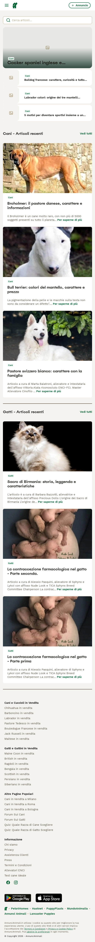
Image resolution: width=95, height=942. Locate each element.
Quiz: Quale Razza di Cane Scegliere (28, 824)
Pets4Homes (19, 908)
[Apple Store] (49, 898)
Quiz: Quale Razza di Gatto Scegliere (28, 830)
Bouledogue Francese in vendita (25, 728)
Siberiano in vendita (17, 784)
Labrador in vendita (17, 718)
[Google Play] (17, 898)
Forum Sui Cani (14, 814)
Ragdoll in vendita (16, 763)
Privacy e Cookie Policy (60, 928)
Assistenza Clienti (16, 855)
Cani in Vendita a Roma (19, 804)
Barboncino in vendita (18, 713)
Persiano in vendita (17, 779)
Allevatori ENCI (14, 870)
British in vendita (15, 758)
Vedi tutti (86, 133)
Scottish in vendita (16, 774)
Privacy (9, 849)
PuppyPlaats (54, 908)
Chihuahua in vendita (18, 708)
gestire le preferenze (38, 931)
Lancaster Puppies (42, 913)
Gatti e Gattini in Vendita (21, 748)
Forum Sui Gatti (14, 819)
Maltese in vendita (16, 738)
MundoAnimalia (77, 908)
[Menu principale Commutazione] (6, 5)
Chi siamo (10, 844)
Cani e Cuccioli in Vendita (21, 702)
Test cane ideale (15, 875)
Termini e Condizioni (17, 865)
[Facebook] (8, 882)
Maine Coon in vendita (19, 753)
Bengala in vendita (16, 769)
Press (8, 860)
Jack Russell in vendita (19, 733)
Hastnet (37, 908)
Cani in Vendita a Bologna (21, 809)
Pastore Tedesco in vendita (22, 723)
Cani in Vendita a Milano (20, 799)
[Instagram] (16, 882)
